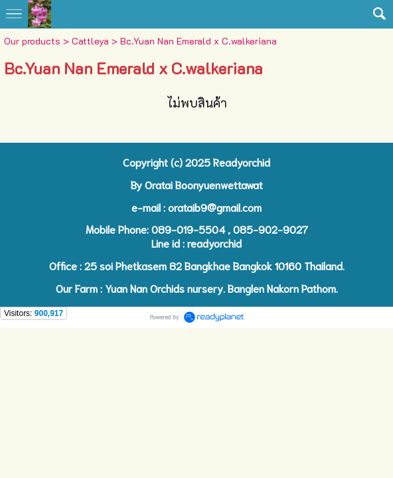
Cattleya (90, 41)
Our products (32, 41)
